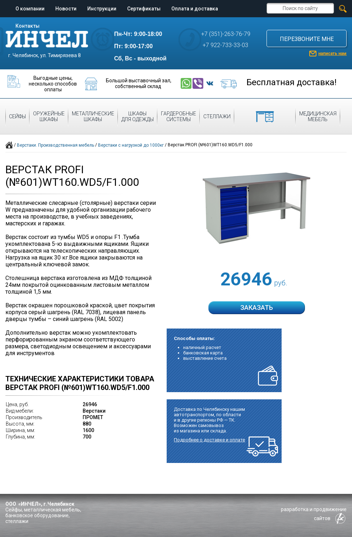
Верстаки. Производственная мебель (55, 145)
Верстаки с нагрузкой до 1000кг (131, 145)
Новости (66, 9)
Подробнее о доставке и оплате (209, 439)
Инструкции (101, 9)
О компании (30, 9)
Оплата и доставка (194, 9)
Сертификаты (144, 9)
